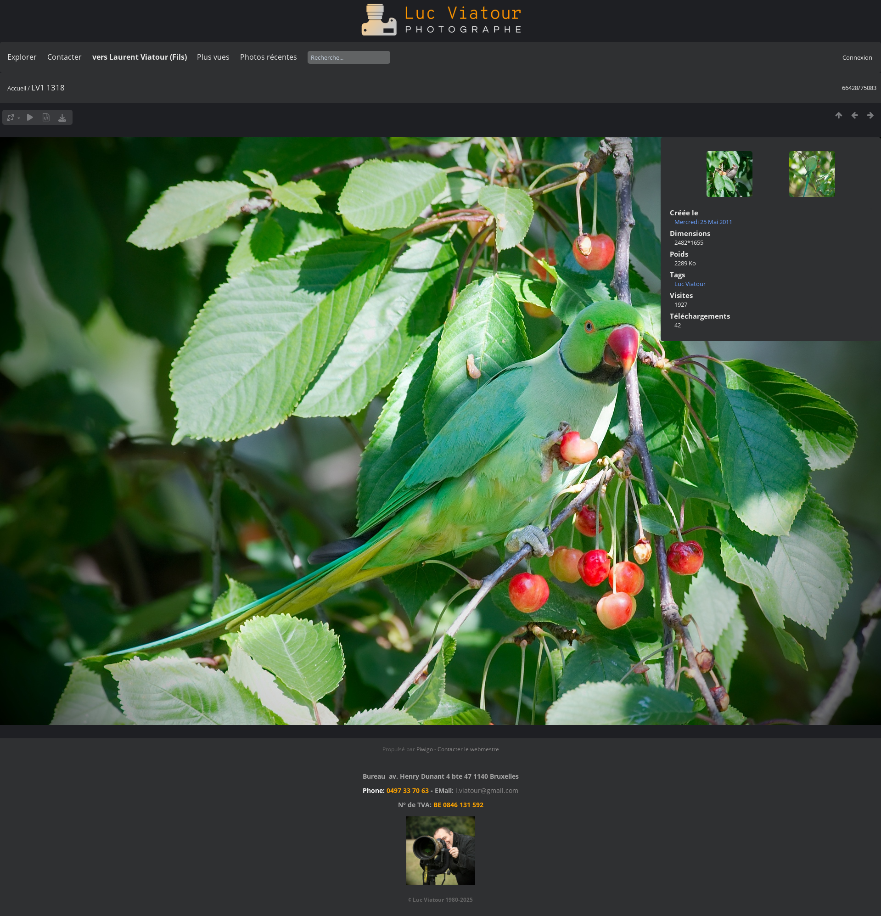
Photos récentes (268, 57)
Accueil (16, 88)
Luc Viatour (690, 284)
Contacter (64, 57)
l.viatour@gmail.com (486, 790)
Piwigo (424, 749)
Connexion (857, 57)
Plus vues (213, 57)
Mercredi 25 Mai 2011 (703, 222)
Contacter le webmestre (468, 749)
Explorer (22, 57)
